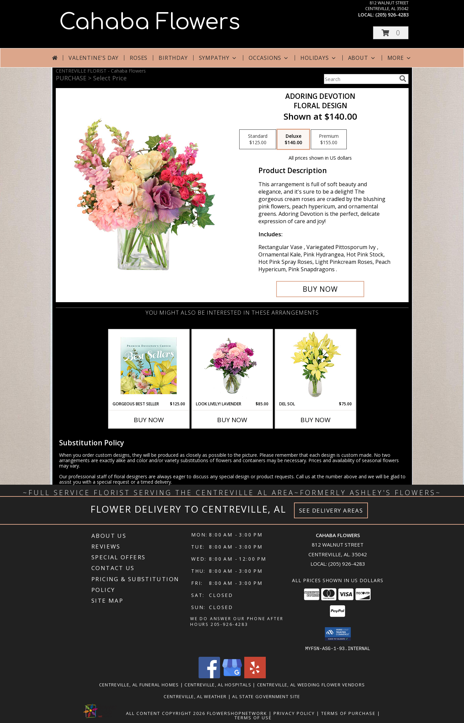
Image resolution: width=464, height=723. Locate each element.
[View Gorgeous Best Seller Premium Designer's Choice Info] (149, 365)
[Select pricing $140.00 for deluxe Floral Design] (293, 139)
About (362, 58)
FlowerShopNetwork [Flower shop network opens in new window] (237, 713)
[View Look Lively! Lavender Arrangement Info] (232, 365)
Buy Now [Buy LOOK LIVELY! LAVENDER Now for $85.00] (232, 419)
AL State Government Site (266, 696)
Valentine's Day (94, 58)
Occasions (269, 58)
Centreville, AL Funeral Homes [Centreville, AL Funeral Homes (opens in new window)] (139, 684)
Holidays (318, 58)
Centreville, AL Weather (195, 696)
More (399, 58)
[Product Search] (360, 79)
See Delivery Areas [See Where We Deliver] (331, 510)
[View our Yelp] (255, 676)
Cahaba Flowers (149, 22)
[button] (391, 32)
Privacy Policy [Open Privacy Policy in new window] (294, 713)
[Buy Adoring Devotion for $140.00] (320, 289)
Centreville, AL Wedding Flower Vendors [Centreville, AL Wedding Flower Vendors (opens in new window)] (311, 684)
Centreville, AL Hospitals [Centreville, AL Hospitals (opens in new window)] (217, 684)
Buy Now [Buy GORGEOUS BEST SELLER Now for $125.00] (149, 419)
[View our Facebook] (209, 676)
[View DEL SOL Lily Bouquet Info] (315, 365)
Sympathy (218, 58)
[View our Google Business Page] (232, 676)
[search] (402, 78)
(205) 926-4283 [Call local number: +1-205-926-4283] (392, 14)
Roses (138, 58)
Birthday (173, 58)
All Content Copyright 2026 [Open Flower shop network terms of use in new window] (165, 713)
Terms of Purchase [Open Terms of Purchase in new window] (348, 713)
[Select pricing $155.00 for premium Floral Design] (328, 139)
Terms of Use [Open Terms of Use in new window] (253, 717)
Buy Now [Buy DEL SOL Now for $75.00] (315, 419)
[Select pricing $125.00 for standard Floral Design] (258, 139)
